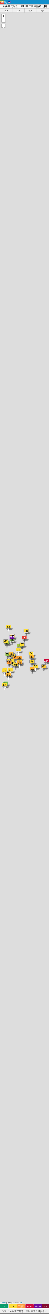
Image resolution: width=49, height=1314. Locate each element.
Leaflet (3, 1303)
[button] (3, 16)
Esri (20, 1303)
